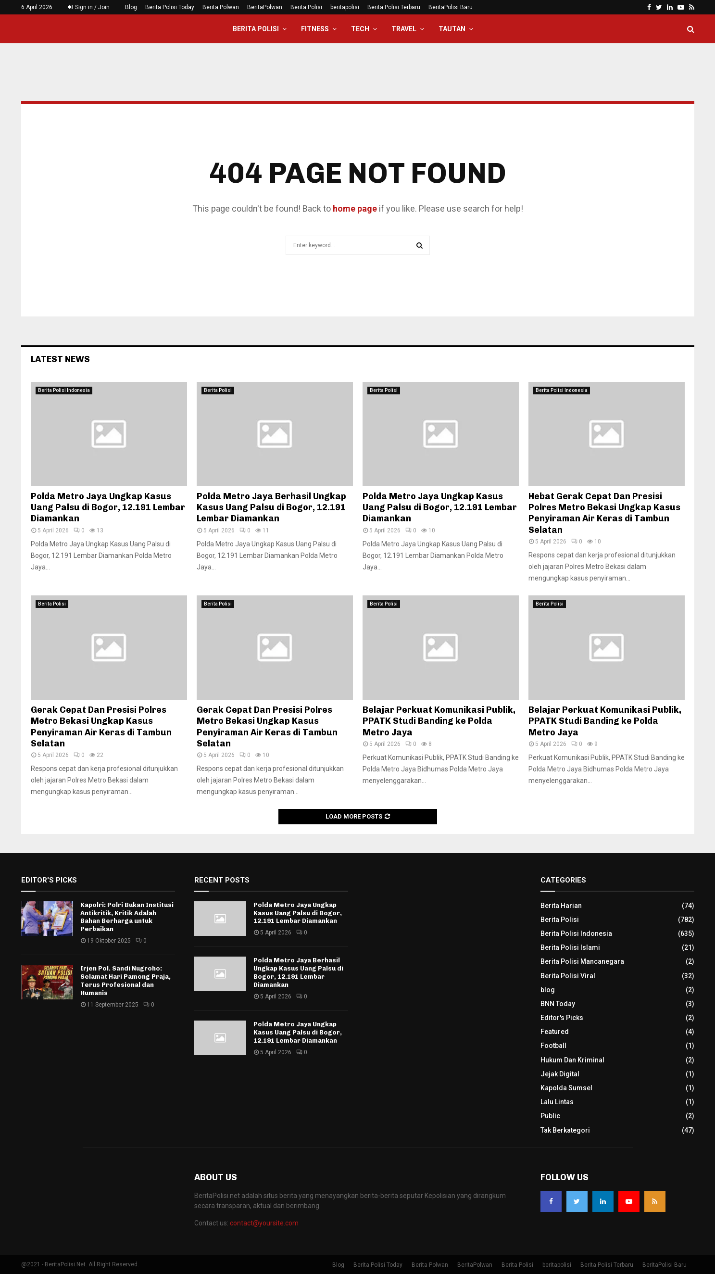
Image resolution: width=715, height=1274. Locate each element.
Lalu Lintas (557, 1102)
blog (547, 990)
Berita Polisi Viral (567, 976)
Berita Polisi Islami (570, 947)
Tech (360, 29)
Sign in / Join (89, 7)
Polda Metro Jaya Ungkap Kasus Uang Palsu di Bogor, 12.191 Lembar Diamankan (108, 507)
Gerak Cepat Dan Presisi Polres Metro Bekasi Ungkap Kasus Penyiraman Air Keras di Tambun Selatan (101, 727)
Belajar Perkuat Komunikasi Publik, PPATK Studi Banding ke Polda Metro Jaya (439, 721)
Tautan (452, 29)
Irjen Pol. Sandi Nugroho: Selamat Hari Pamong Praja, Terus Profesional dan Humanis (125, 980)
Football (553, 1045)
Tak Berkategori (565, 1130)
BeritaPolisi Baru (450, 7)
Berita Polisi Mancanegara (582, 961)
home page (355, 208)
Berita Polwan (220, 7)
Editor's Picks (561, 1018)
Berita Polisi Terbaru (393, 7)
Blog (131, 7)
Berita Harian (561, 905)
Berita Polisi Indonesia (64, 390)
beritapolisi (344, 7)
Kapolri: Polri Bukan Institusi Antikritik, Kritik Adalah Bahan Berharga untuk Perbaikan (127, 917)
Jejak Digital (559, 1074)
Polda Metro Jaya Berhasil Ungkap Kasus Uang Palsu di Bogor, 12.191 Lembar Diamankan (271, 507)
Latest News (60, 359)
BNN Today (557, 1004)
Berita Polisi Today (169, 7)
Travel (403, 29)
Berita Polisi (306, 7)
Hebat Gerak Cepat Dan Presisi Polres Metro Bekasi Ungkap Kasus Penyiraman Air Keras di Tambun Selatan (604, 513)
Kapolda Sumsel (566, 1088)
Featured (554, 1031)
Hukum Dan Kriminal (572, 1060)
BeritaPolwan (264, 7)
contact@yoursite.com (264, 1223)
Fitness (315, 29)
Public (550, 1116)
